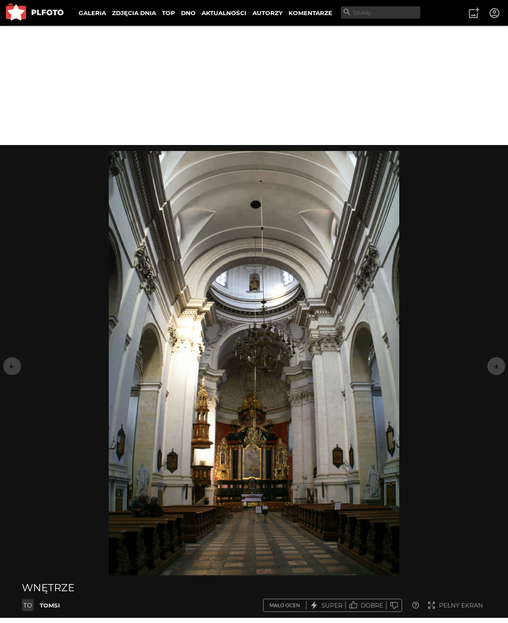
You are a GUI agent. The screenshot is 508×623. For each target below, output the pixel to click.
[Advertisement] (254, 85)
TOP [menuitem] (168, 13)
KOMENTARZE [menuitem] (310, 13)
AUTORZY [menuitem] (267, 13)
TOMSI (50, 605)
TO (27, 605)
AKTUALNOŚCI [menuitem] (224, 13)
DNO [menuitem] (188, 13)
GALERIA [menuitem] (92, 13)
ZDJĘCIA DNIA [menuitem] (134, 13)
